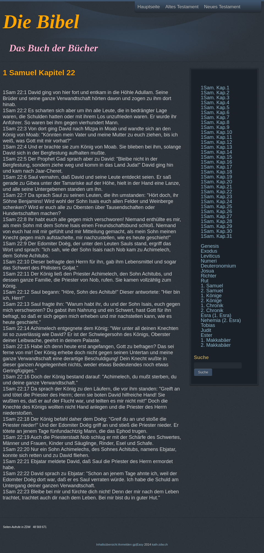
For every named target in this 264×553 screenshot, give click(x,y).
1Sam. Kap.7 (215, 117)
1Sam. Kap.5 (215, 107)
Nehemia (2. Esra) (221, 320)
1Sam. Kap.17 (216, 167)
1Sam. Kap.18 (216, 172)
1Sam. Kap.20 (216, 182)
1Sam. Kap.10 (216, 132)
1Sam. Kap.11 (216, 137)
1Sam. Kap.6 (215, 112)
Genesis (210, 246)
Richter (208, 276)
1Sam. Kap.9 (215, 127)
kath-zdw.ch (160, 544)
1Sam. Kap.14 (216, 152)
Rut (204, 281)
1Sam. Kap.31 (216, 236)
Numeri (209, 261)
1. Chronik (212, 305)
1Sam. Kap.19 (216, 177)
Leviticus (210, 256)
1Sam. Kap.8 (215, 122)
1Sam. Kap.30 (216, 231)
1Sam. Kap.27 (216, 216)
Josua (207, 271)
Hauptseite (149, 6)
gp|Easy (138, 544)
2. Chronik (212, 310)
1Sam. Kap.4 (215, 102)
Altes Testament (182, 6)
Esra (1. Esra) (216, 315)
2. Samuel (212, 290)
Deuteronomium (218, 266)
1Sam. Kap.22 (216, 191)
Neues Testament (222, 6)
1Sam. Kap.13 (216, 147)
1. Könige (211, 295)
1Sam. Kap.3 (215, 97)
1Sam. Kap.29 (216, 226)
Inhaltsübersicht (106, 544)
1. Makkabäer (216, 340)
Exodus (209, 251)
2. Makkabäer (216, 345)
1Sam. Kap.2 (215, 92)
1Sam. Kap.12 (216, 142)
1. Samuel (212, 285)
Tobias (208, 325)
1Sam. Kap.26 (216, 211)
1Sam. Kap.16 (216, 162)
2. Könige (211, 300)
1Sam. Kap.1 (215, 87)
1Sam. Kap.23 (216, 196)
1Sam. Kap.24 (216, 201)
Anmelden (125, 544)
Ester (206, 335)
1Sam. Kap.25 (216, 206)
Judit (206, 330)
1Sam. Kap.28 (216, 221)
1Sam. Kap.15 (216, 157)
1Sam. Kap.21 (216, 186)
